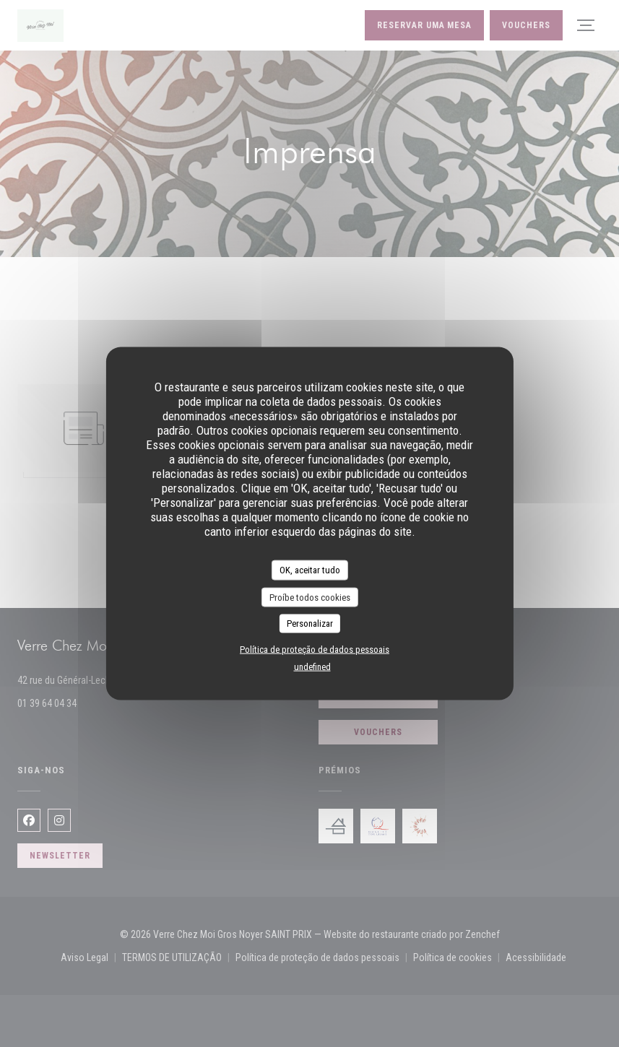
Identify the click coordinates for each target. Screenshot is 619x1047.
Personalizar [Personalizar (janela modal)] (310, 623)
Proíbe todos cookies (309, 596)
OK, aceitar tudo (310, 570)
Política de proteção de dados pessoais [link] (314, 648)
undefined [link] (312, 666)
